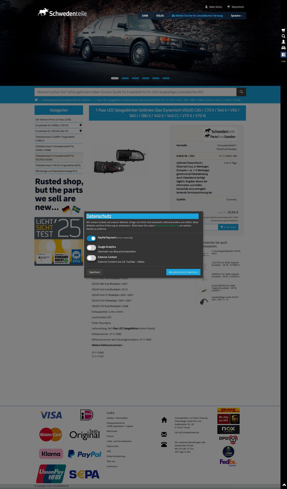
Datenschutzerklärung (167, 225)
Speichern (94, 272)
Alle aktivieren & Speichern (183, 272)
